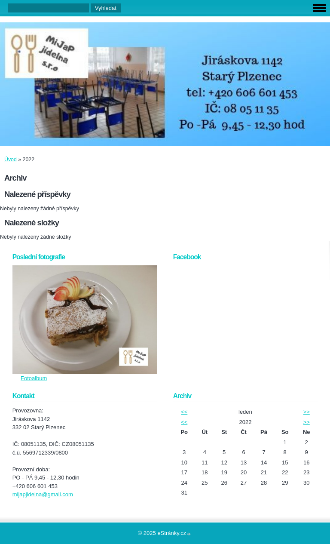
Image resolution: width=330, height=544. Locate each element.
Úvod (10, 160)
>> (306, 412)
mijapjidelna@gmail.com (42, 494)
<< (184, 412)
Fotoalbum (34, 378)
